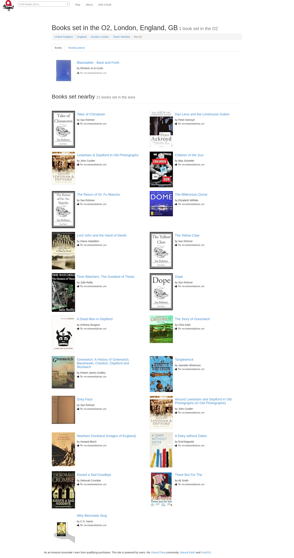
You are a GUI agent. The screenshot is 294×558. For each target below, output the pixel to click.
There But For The (188, 475)
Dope (179, 277)
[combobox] (44, 4)
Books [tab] (58, 47)
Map (77, 4)
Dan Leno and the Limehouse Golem (202, 114)
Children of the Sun (189, 155)
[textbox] (43, 4)
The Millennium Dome (191, 194)
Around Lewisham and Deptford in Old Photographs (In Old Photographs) (203, 401)
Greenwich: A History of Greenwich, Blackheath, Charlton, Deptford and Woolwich (103, 363)
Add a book (104, 4)
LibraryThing (158, 552)
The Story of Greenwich (192, 319)
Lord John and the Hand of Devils (101, 235)
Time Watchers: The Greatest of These (105, 277)
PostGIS (206, 552)
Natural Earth (187, 552)
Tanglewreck (184, 359)
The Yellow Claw (187, 235)
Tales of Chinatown (91, 114)
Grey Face (84, 399)
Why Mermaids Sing (92, 515)
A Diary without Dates (191, 436)
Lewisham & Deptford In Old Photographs (108, 155)
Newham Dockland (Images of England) (106, 436)
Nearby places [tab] (76, 47)
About (89, 4)
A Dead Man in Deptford (95, 319)
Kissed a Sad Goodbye (94, 475)
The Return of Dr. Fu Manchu (98, 194)
